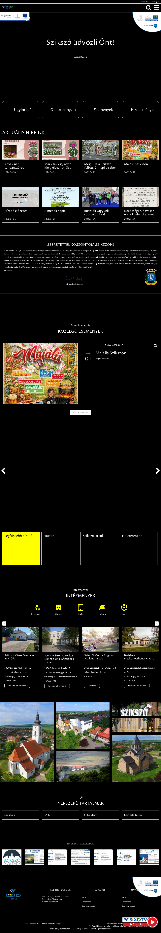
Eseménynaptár (89, 906)
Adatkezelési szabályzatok (118, 923)
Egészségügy (37, 609)
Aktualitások (80, 57)
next (158, 471)
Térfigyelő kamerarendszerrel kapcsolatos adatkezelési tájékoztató (118, 926)
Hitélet (80, 609)
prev (3, 471)
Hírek (84, 897)
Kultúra (102, 609)
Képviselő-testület (134, 815)
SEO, (73, 929)
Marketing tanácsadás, (60, 929)
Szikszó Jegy (90, 815)
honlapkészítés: (82, 929)
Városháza (86, 901)
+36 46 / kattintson (53, 899)
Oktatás (58, 609)
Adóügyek (9, 815)
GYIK (47, 815)
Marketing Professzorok (100, 929)
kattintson (53, 901)
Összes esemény (80, 412)
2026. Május (113, 344)
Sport (124, 609)
